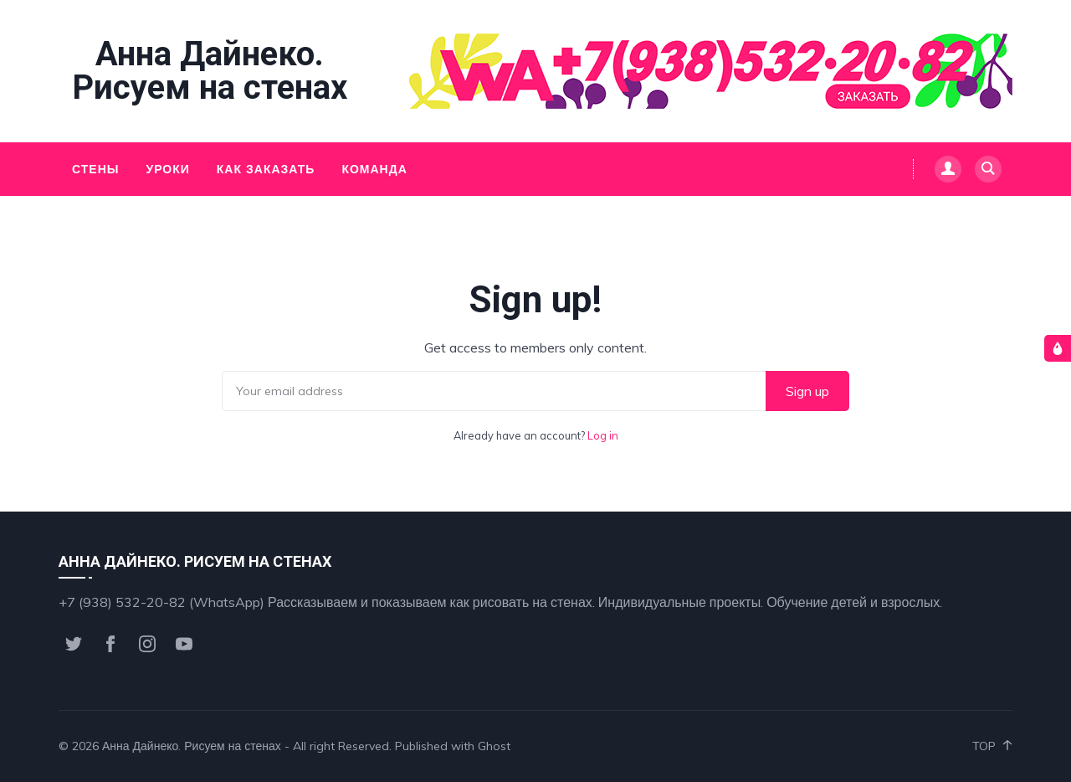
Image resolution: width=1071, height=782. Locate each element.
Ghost (494, 746)
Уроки (167, 169)
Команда (374, 169)
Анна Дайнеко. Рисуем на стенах (209, 71)
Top (992, 746)
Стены (95, 169)
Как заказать (266, 169)
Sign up (807, 391)
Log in (602, 435)
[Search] (988, 169)
